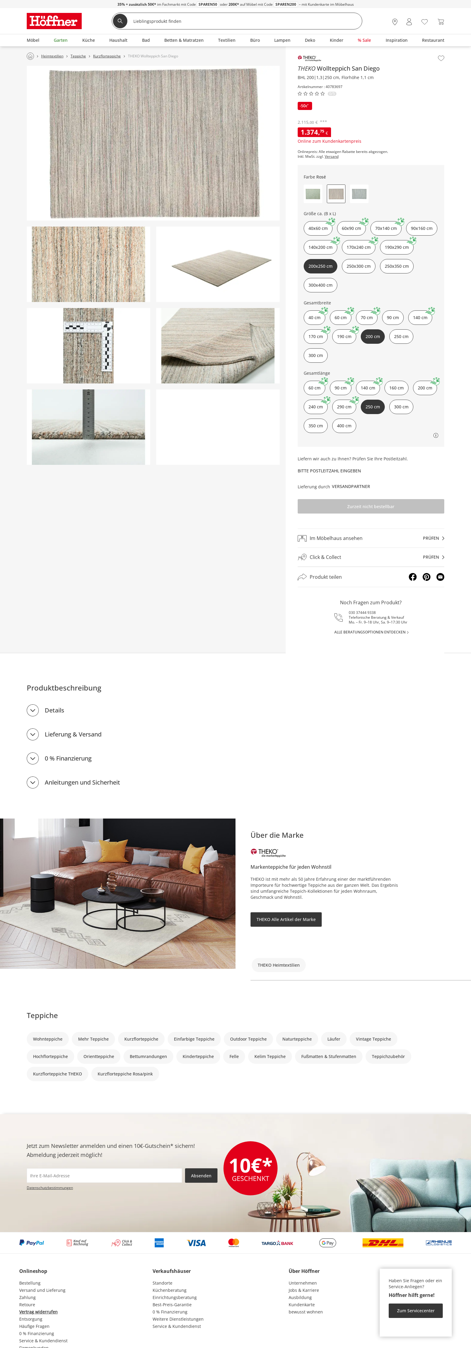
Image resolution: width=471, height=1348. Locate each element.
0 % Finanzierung (68, 758)
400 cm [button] (344, 425)
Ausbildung (300, 1297)
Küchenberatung (170, 1290)
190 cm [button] (346, 334)
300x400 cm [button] (320, 285)
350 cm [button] (315, 425)
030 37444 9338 (362, 612)
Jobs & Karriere (304, 1290)
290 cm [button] (346, 405)
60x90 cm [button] (354, 226)
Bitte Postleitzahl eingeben (329, 471)
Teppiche (42, 1015)
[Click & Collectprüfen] (371, 557)
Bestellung (30, 1283)
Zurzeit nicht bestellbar (370, 506)
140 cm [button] (422, 315)
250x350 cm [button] (397, 266)
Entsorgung (30, 1319)
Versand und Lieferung (42, 1290)
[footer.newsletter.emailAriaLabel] (104, 1175)
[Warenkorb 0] (440, 21)
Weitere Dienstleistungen (178, 1319)
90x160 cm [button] (422, 228)
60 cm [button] (343, 315)
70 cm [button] (369, 315)
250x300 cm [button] (359, 266)
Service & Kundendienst (43, 1340)
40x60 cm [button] (320, 226)
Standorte (162, 1283)
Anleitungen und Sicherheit (82, 782)
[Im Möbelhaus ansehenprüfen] (371, 538)
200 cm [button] (427, 386)
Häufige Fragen (34, 1326)
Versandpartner (351, 486)
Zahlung (27, 1297)
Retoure (27, 1304)
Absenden (201, 1176)
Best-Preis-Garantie (172, 1304)
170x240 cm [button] (361, 245)
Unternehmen (303, 1283)
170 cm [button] (318, 334)
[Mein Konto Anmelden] (409, 21)
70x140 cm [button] (388, 226)
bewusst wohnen (306, 1312)
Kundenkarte (302, 1304)
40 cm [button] (316, 315)
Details (54, 710)
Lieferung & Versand (73, 734)
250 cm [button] (401, 336)
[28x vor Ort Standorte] (394, 21)
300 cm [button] (315, 355)
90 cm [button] (393, 317)
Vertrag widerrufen (38, 1312)
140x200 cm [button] (322, 245)
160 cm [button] (396, 388)
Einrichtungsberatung (175, 1297)
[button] (313, 194)
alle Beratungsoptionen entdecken (370, 632)
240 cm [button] (318, 405)
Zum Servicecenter (416, 1310)
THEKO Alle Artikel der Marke (286, 919)
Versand (332, 156)
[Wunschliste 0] (424, 21)
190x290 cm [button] (399, 245)
